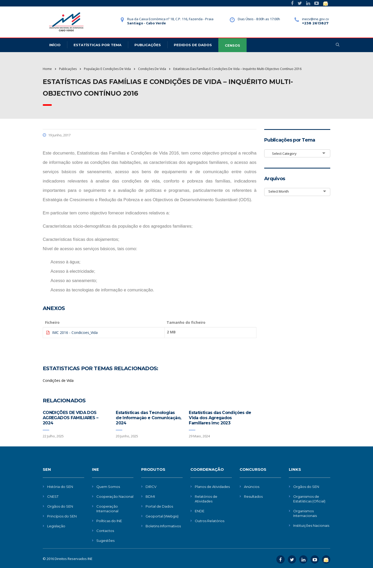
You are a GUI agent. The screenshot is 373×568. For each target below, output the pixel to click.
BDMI (150, 496)
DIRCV (151, 487)
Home (47, 69)
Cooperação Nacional (114, 496)
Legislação (56, 526)
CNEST (53, 496)
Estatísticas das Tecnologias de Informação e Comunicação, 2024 (148, 417)
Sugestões (105, 540)
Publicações (147, 45)
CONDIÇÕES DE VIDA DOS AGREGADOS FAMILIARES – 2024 (70, 417)
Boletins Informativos (163, 526)
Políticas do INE (109, 521)
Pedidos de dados (193, 45)
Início (55, 45)
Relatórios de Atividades (206, 498)
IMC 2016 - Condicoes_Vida (75, 332)
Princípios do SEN (62, 516)
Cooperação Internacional (107, 508)
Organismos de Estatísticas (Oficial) (309, 498)
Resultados (253, 496)
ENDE (199, 511)
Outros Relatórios (209, 521)
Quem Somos (108, 487)
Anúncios (251, 487)
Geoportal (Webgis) (162, 516)
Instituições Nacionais (311, 525)
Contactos (105, 531)
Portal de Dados (159, 506)
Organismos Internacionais (305, 513)
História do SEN (60, 487)
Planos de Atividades (212, 487)
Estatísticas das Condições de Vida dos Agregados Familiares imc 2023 (220, 417)
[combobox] (297, 153)
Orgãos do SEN (60, 506)
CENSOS (232, 45)
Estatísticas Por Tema (97, 45)
